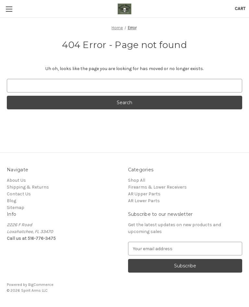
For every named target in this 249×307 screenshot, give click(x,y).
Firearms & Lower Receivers (157, 187)
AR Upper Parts (144, 194)
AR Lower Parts (144, 200)
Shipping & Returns (28, 187)
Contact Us (19, 194)
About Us (16, 180)
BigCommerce (40, 284)
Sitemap (15, 207)
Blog (11, 200)
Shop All (136, 180)
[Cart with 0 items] (240, 9)
